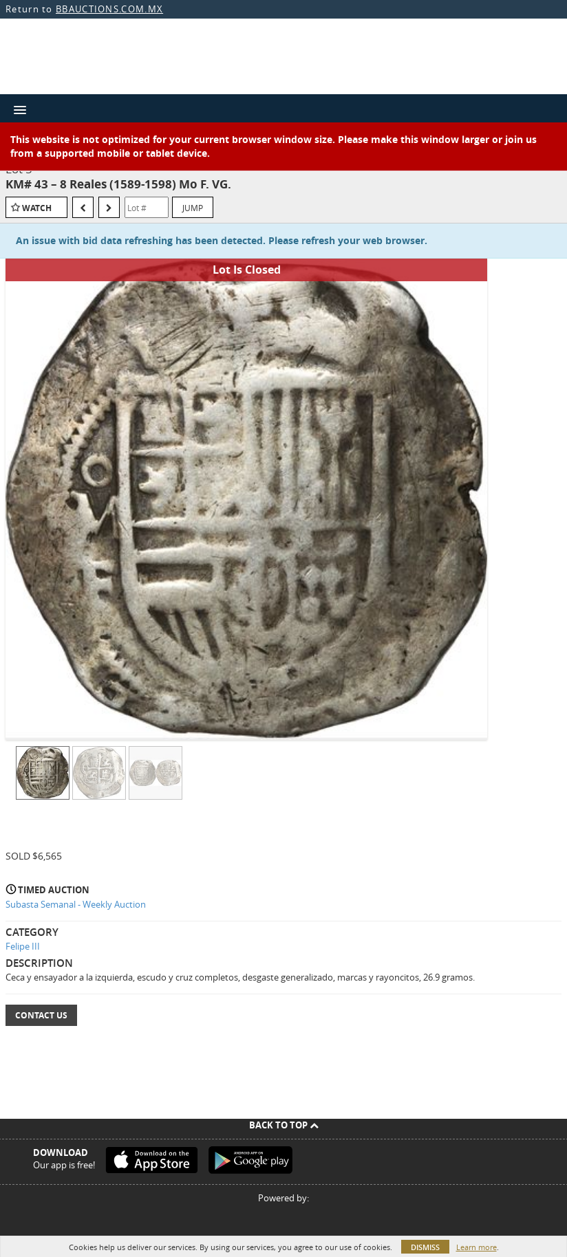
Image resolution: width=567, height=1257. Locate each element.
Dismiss (425, 1247)
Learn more (476, 1247)
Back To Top (284, 1125)
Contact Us (41, 1015)
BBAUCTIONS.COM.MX (109, 9)
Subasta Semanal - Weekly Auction (76, 904)
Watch (37, 208)
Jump (192, 207)
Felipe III (23, 946)
